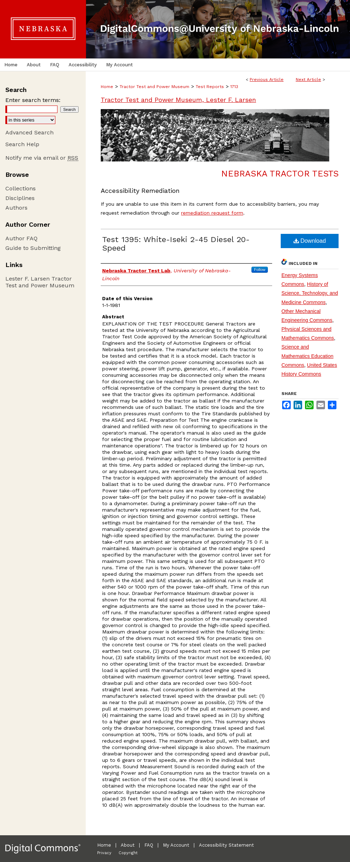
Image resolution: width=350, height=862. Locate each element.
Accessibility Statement (226, 845)
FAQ (148, 845)
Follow (259, 269)
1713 (234, 86)
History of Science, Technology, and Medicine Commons (309, 293)
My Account (176, 845)
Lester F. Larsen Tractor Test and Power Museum (39, 282)
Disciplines (20, 198)
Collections (20, 188)
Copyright (128, 853)
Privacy (104, 853)
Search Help (22, 144)
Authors (16, 207)
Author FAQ (21, 238)
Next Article (308, 79)
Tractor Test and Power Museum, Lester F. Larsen (178, 99)
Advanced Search (29, 132)
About (128, 845)
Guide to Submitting (33, 248)
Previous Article (267, 79)
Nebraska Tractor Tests (280, 174)
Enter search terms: (32, 100)
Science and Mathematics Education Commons (307, 356)
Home (107, 86)
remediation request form (212, 213)
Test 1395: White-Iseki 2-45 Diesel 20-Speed (176, 243)
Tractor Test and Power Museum (154, 86)
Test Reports (210, 86)
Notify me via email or (41, 157)
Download (310, 241)
